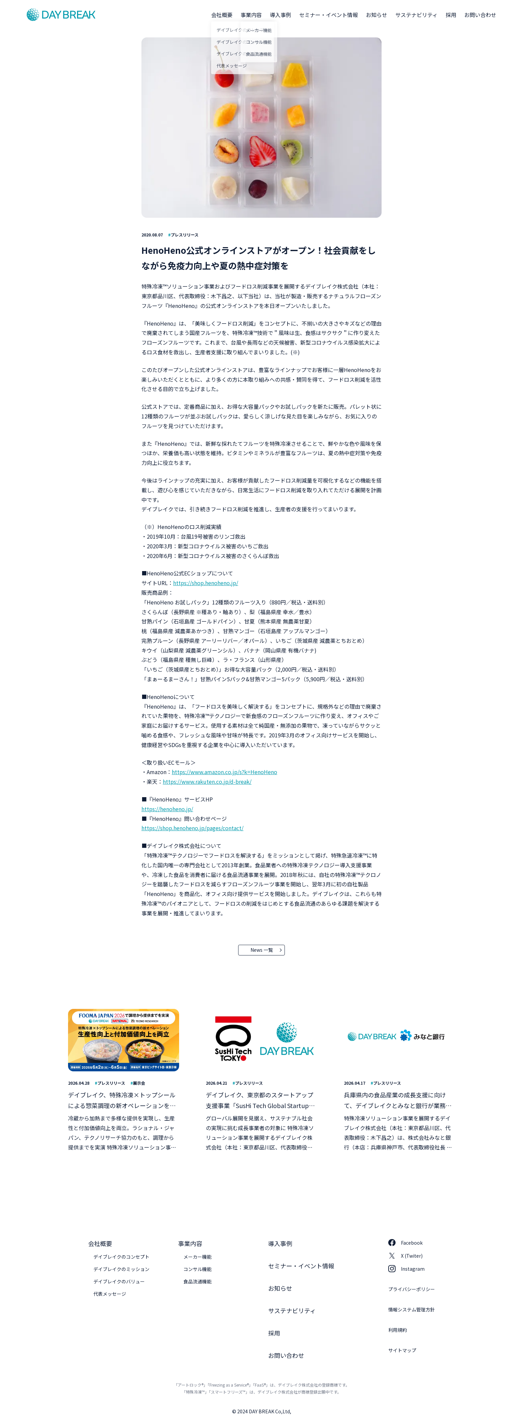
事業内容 (251, 15)
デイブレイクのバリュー (119, 1281)
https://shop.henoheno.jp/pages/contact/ (192, 828)
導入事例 (280, 15)
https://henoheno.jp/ (167, 809)
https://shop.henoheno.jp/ (205, 583)
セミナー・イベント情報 (328, 15)
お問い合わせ (480, 15)
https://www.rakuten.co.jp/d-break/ (207, 781)
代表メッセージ (109, 1293)
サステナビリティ (416, 15)
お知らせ (376, 15)
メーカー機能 (197, 1256)
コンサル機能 (197, 1269)
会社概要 (221, 15)
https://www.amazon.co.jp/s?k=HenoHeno (224, 772)
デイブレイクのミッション (121, 1269)
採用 (451, 15)
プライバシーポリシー (411, 1289)
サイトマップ (402, 1350)
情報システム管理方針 (411, 1309)
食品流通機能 (197, 1281)
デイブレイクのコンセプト (121, 1256)
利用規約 (397, 1329)
